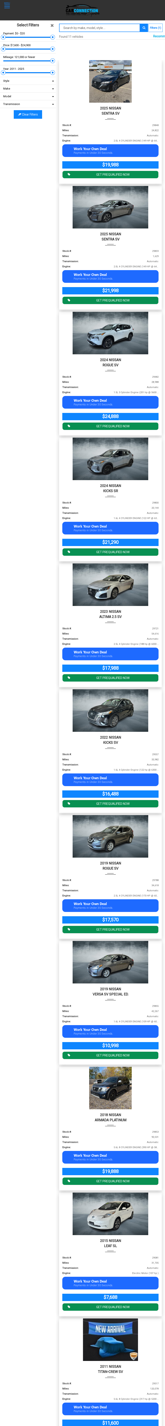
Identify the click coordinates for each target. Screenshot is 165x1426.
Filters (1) (155, 27)
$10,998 (110, 1045)
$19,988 (110, 164)
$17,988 (110, 668)
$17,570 (110, 919)
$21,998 (110, 290)
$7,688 (110, 1297)
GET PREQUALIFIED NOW (98, 174)
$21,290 (110, 542)
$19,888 (110, 1171)
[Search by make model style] (99, 28)
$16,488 (110, 794)
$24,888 (110, 416)
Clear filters (28, 114)
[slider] (3, 37)
